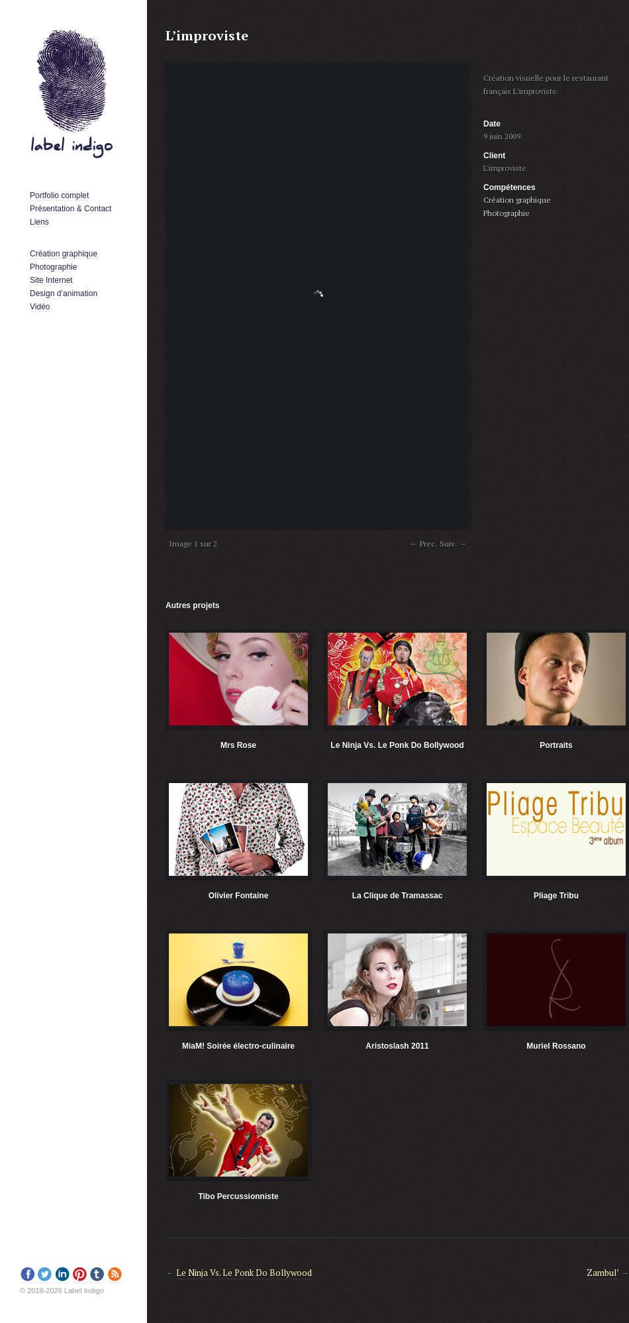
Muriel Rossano (555, 1046)
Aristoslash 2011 (396, 1046)
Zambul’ (602, 1273)
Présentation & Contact (70, 208)
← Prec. (423, 544)
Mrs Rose (238, 745)
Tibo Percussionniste (238, 1196)
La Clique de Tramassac (397, 895)
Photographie (53, 267)
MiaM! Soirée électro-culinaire (238, 1046)
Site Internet (51, 280)
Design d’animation (63, 293)
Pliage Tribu (556, 895)
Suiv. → (453, 544)
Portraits (556, 745)
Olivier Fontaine (239, 895)
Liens (39, 222)
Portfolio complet (59, 195)
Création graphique (63, 253)
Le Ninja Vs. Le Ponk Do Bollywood (396, 745)
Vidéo (40, 306)
